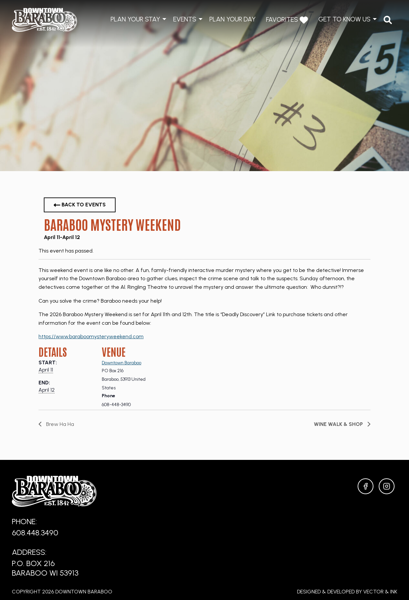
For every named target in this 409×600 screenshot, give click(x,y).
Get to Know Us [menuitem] (344, 19)
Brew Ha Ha (59, 424)
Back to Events (80, 204)
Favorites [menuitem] (287, 19)
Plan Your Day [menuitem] (232, 19)
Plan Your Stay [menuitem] (135, 19)
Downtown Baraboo (121, 363)
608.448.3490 (35, 532)
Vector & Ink (380, 591)
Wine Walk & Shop (339, 424)
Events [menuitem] (184, 19)
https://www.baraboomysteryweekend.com (91, 336)
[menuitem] (387, 20)
